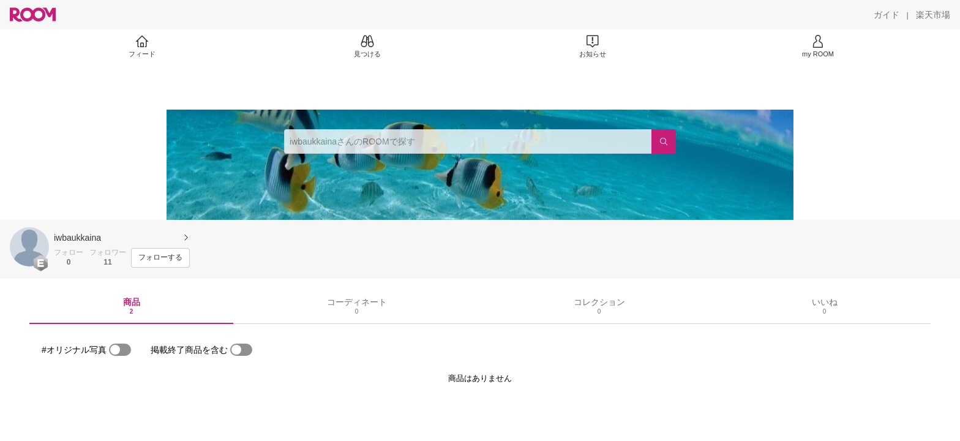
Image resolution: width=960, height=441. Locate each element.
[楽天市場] (933, 14)
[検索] (663, 141)
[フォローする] (160, 258)
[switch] (120, 350)
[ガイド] (886, 14)
